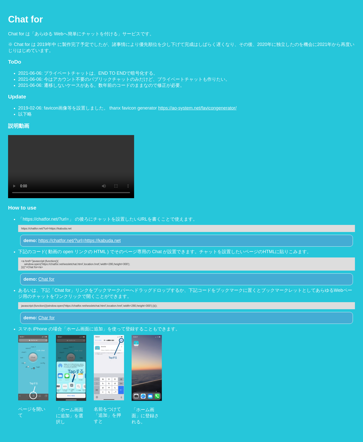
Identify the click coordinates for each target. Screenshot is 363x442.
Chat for (46, 279)
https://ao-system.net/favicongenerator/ (197, 108)
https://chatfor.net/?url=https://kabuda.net (79, 240)
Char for (46, 317)
